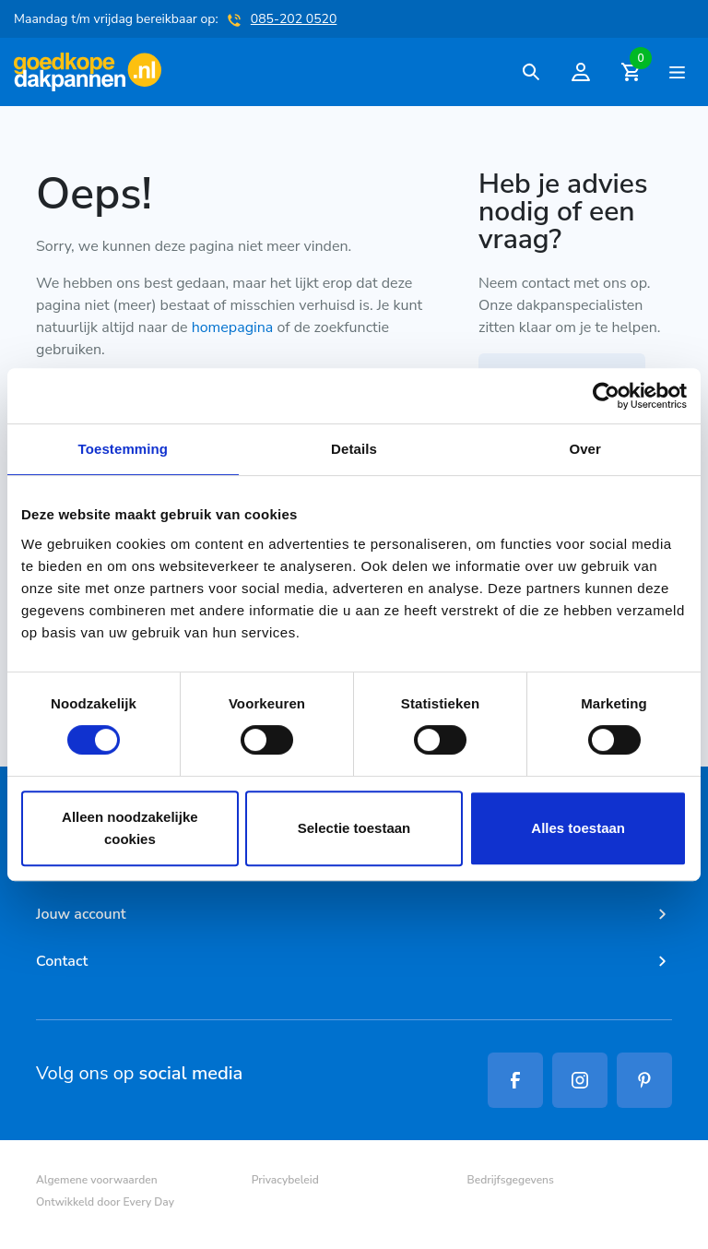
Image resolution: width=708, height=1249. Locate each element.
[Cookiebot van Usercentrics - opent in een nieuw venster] (606, 396)
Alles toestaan (578, 828)
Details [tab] (354, 449)
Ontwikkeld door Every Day (105, 1202)
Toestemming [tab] (123, 449)
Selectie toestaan (354, 828)
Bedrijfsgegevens (510, 1179)
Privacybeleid (285, 1179)
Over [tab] (585, 449)
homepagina (233, 327)
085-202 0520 (294, 19)
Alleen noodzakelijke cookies (130, 828)
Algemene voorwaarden (97, 1179)
